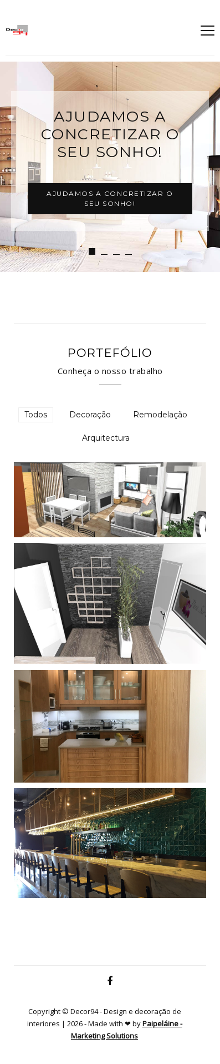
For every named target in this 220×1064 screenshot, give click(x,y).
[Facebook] (110, 981)
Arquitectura (106, 438)
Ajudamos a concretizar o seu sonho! (110, 198)
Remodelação (160, 415)
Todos (35, 415)
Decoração (90, 415)
